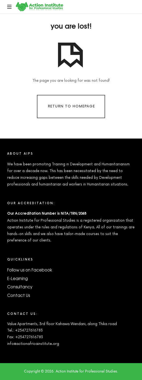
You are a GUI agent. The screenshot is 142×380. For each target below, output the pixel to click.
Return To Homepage (71, 106)
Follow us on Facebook (29, 270)
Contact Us (18, 295)
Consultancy (19, 286)
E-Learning (17, 278)
